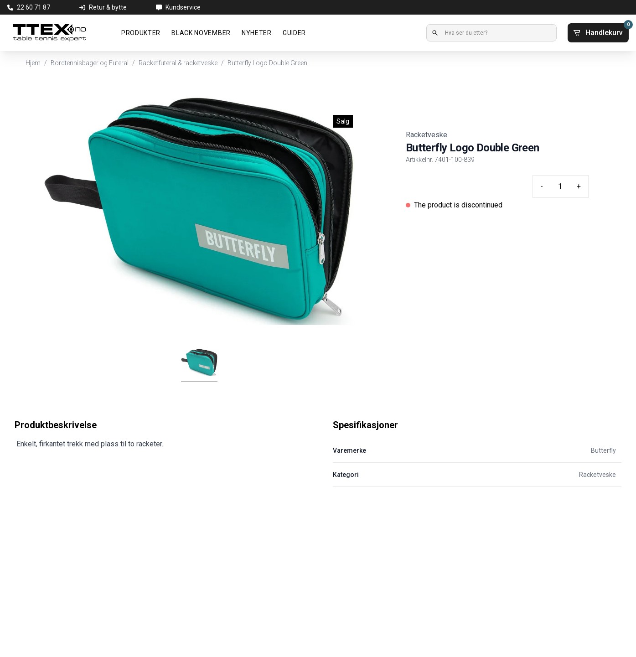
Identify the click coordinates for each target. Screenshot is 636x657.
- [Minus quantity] (541, 186)
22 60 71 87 (33, 7)
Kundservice (183, 7)
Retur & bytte (108, 7)
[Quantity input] (559, 186)
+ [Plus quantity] (579, 186)
